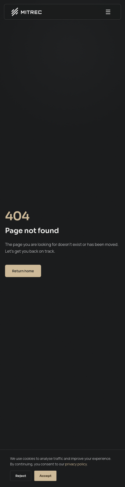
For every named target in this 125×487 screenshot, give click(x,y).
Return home (23, 271)
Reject (20, 476)
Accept (45, 476)
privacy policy (76, 464)
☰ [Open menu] (108, 12)
